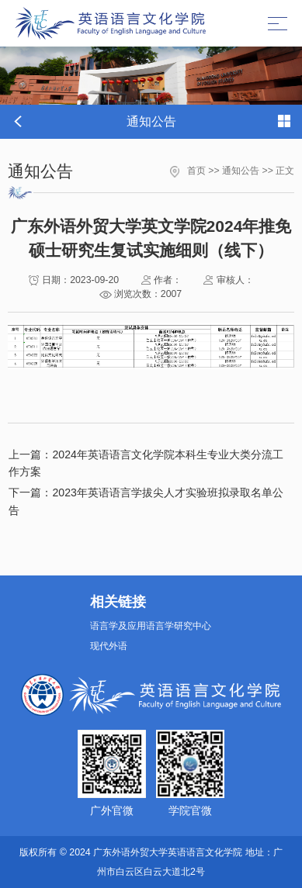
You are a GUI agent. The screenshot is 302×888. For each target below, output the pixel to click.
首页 (196, 170)
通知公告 (240, 170)
